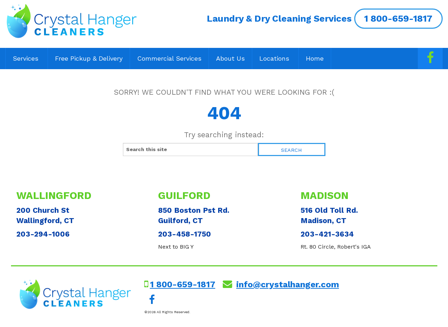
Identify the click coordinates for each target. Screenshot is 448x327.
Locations (275, 58)
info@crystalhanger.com (287, 284)
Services (27, 58)
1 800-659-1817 (398, 18)
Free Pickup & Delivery (89, 58)
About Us (230, 58)
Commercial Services (169, 58)
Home (315, 58)
